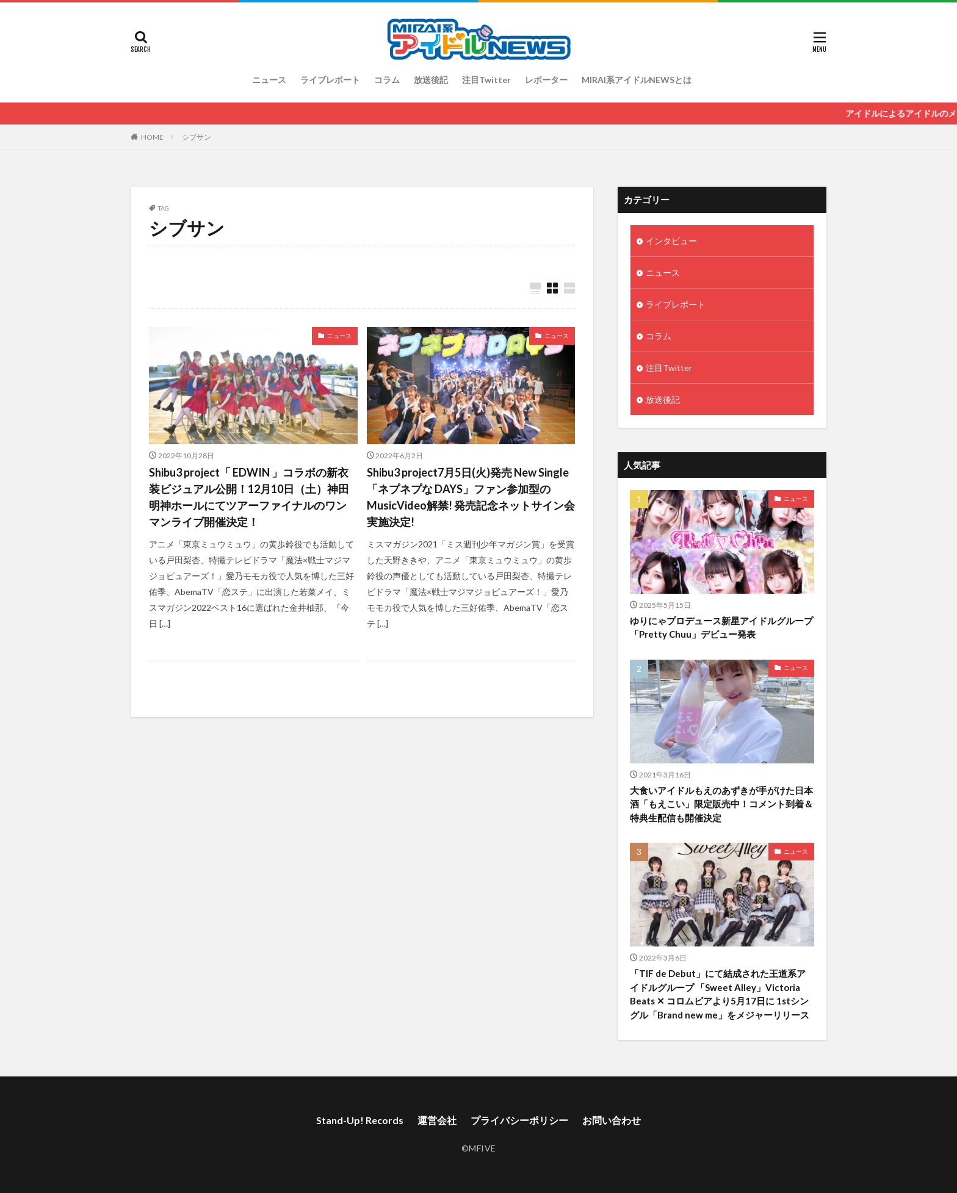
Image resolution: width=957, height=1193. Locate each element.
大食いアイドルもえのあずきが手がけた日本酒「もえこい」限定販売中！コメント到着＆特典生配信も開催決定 (721, 804)
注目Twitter (486, 79)
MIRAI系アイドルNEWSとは (637, 79)
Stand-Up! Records (359, 1120)
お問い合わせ (611, 1120)
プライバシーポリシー (519, 1120)
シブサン (196, 137)
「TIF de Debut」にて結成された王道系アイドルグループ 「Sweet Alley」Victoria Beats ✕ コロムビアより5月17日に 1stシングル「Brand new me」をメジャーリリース (719, 994)
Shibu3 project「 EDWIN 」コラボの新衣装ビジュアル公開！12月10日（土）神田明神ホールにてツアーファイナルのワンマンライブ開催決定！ (249, 497)
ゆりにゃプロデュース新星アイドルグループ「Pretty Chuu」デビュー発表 (721, 627)
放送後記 (431, 79)
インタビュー (671, 241)
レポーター (546, 79)
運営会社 (437, 1120)
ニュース (269, 79)
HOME (152, 137)
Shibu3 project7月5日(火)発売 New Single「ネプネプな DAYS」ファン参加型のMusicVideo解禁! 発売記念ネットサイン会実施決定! (471, 497)
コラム (387, 79)
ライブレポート (330, 79)
